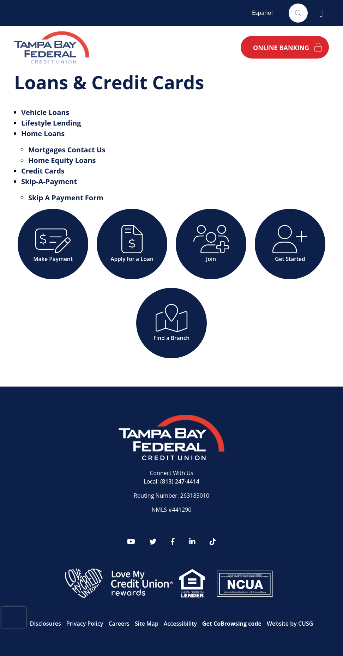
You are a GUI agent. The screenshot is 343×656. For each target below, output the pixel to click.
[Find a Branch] (171, 323)
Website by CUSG (290, 623)
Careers (118, 623)
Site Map (146, 623)
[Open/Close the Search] (298, 13)
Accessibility (180, 623)
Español (262, 13)
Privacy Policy (84, 623)
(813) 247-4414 (179, 481)
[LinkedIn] (192, 541)
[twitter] (152, 541)
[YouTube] (131, 541)
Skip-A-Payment (49, 181)
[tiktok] (213, 541)
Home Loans (43, 133)
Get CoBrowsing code (231, 623)
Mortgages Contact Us (67, 149)
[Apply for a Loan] (132, 244)
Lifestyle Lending (51, 123)
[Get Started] (290, 244)
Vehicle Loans (45, 112)
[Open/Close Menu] (321, 13)
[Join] (211, 244)
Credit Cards (43, 171)
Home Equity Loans (62, 160)
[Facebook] (172, 541)
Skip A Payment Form (65, 197)
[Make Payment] (53, 244)
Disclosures (45, 623)
